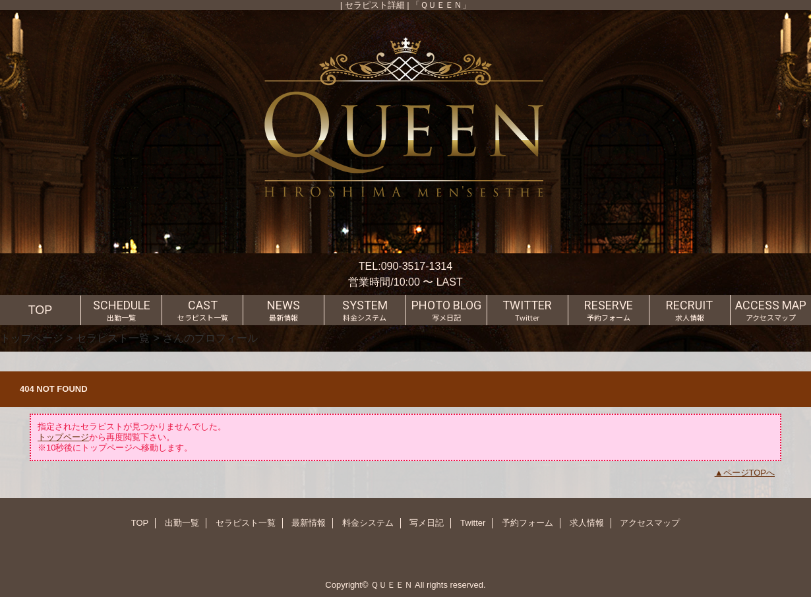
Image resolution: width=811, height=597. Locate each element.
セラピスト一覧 (113, 338)
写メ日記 (426, 523)
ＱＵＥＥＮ (392, 585)
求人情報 (587, 523)
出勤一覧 (182, 523)
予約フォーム (527, 523)
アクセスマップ (650, 523)
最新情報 (308, 523)
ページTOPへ (749, 473)
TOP (40, 310)
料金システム (368, 523)
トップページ (31, 338)
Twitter (472, 523)
